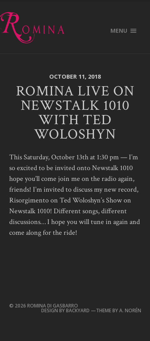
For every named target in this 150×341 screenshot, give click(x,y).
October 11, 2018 (75, 76)
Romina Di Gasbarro (52, 305)
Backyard (78, 310)
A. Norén (129, 310)
